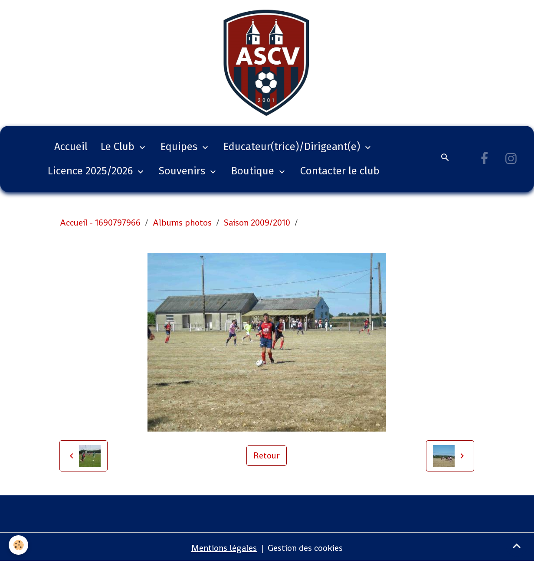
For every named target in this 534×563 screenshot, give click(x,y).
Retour (266, 455)
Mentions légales (224, 547)
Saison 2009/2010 (257, 222)
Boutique (254, 171)
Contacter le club (340, 171)
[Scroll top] (516, 545)
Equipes (180, 147)
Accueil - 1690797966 (100, 222)
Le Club (119, 147)
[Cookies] (18, 545)
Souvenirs (183, 171)
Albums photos (182, 222)
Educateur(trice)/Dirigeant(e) (293, 147)
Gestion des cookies (305, 547)
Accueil (71, 147)
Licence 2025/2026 (91, 171)
